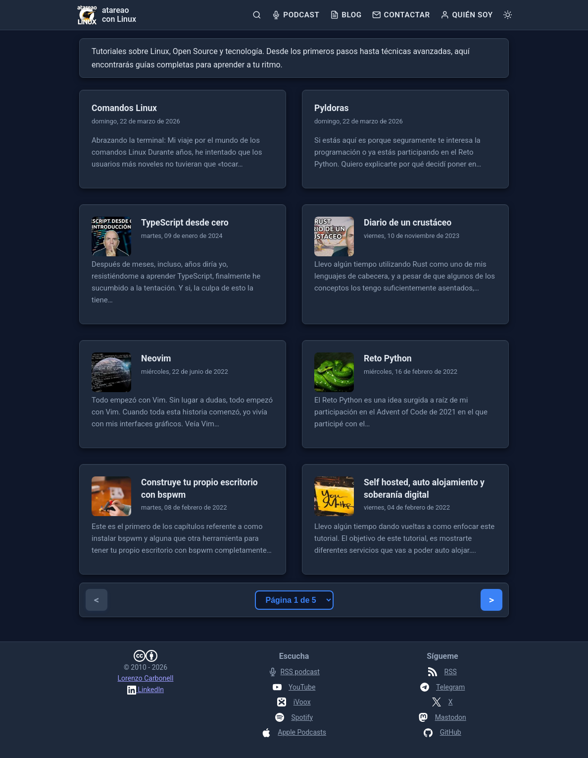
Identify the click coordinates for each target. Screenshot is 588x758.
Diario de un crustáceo (407, 223)
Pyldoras (331, 108)
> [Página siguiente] (491, 600)
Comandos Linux (124, 108)
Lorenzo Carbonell (146, 678)
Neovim (156, 358)
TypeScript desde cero (185, 223)
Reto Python (388, 358)
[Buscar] (256, 15)
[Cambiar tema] (507, 15)
